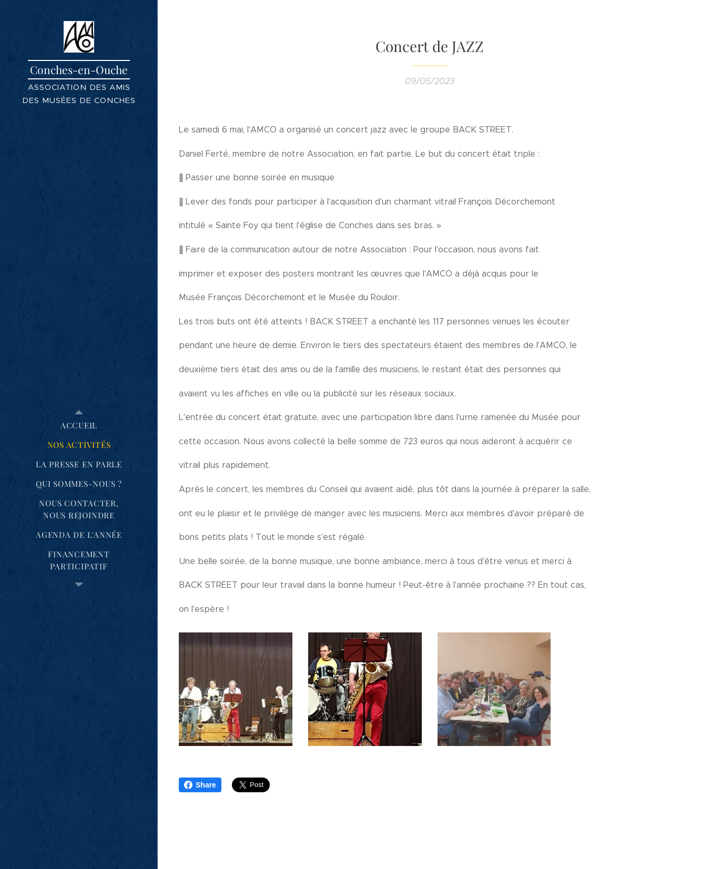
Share (200, 785)
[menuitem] (79, 426)
